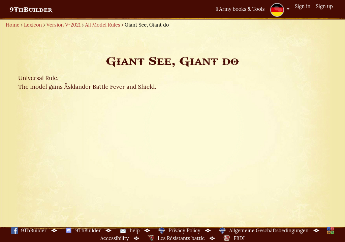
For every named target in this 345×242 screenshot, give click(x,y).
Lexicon (33, 25)
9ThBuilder (30, 9)
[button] (279, 9)
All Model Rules (102, 25)
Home (13, 25)
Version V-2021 (63, 25)
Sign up (324, 6)
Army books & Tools (240, 9)
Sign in (302, 6)
